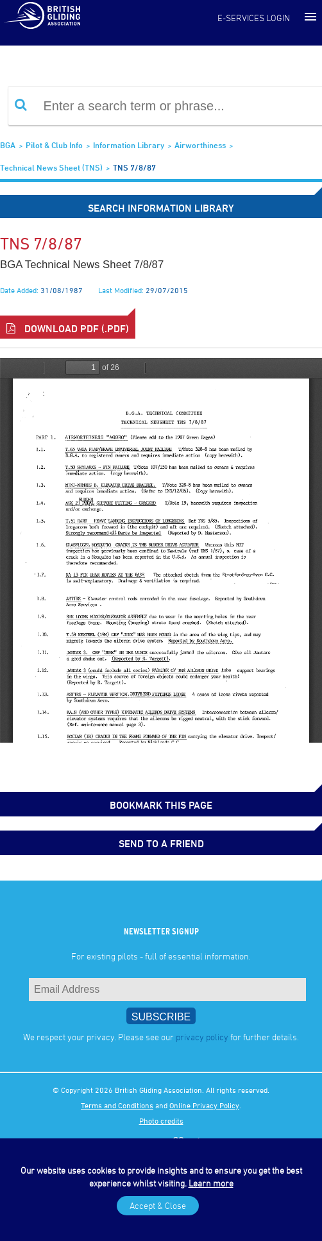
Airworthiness (200, 145)
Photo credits (161, 1120)
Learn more (211, 1183)
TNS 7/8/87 (134, 167)
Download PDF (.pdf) (67, 328)
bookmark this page (161, 805)
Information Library (128, 145)
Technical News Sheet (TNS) (51, 167)
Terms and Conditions (117, 1105)
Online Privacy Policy (204, 1105)
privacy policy (202, 1036)
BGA (7, 145)
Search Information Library (161, 208)
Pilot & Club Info (54, 145)
